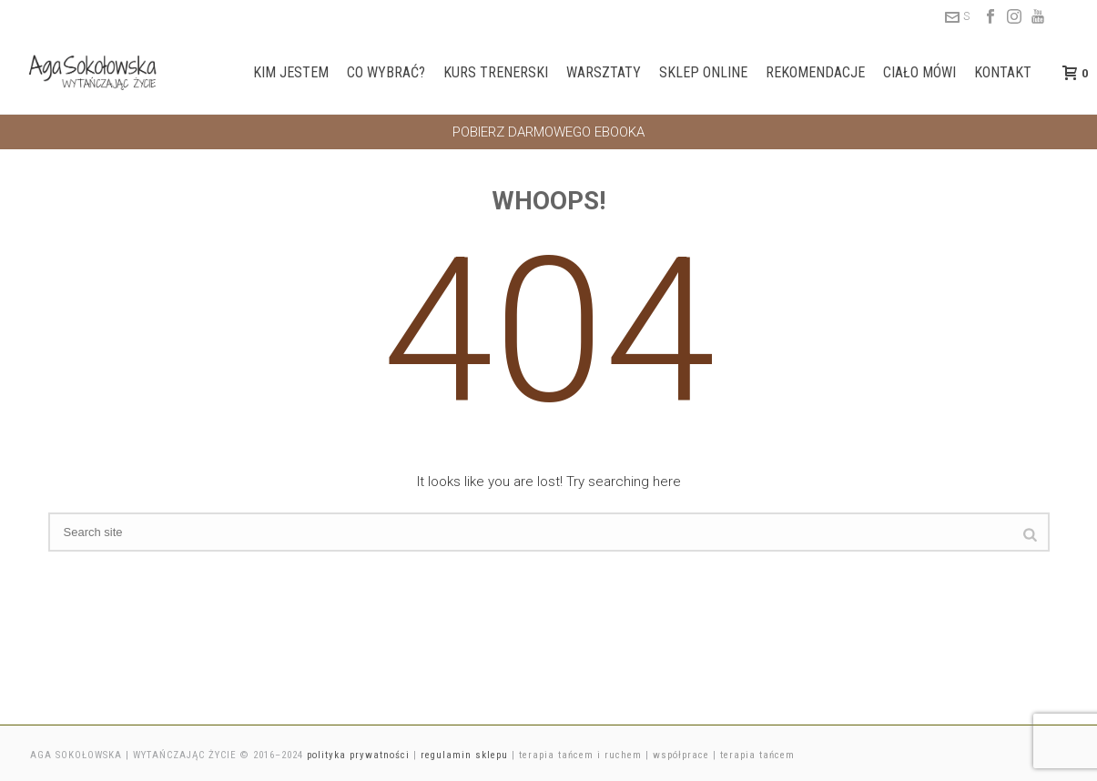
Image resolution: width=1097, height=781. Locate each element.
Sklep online (703, 72)
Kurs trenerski (495, 72)
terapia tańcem (757, 755)
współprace (681, 755)
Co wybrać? (386, 72)
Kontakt (1002, 72)
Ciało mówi (919, 72)
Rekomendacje (815, 72)
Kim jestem (291, 72)
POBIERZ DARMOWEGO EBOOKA (548, 132)
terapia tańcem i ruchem (580, 755)
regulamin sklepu (464, 755)
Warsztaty (603, 72)
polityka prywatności (358, 755)
